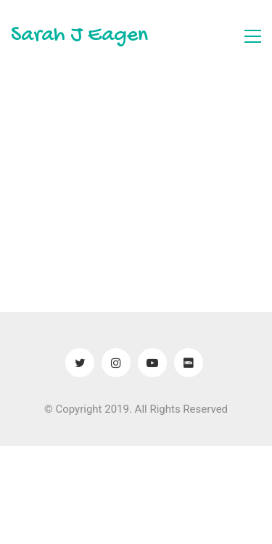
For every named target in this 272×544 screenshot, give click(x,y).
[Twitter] (79, 362)
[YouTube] (152, 362)
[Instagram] (116, 362)
